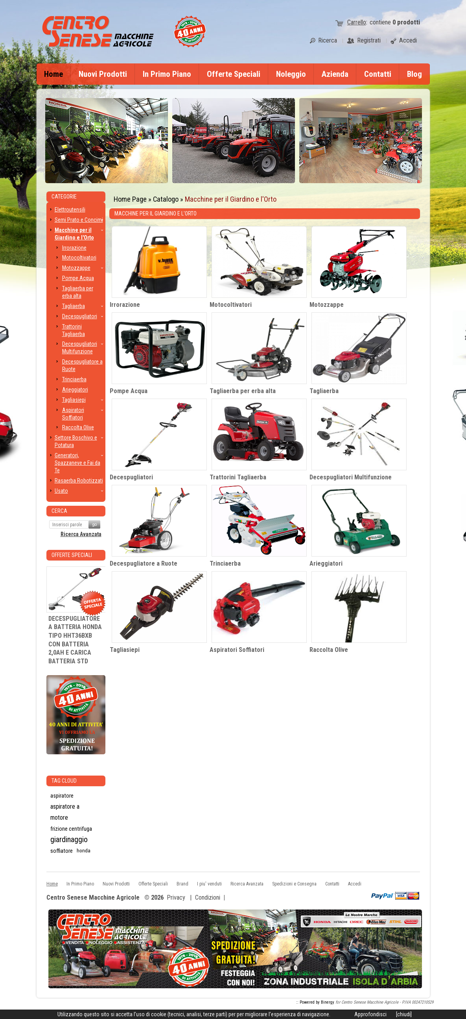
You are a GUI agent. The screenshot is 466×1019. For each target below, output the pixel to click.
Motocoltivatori (231, 304)
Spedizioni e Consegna (294, 884)
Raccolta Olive (328, 649)
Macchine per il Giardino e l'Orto (230, 199)
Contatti (377, 74)
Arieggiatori (326, 563)
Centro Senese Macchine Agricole (93, 898)
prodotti (406, 22)
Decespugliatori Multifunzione (350, 477)
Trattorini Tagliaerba (238, 477)
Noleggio (291, 74)
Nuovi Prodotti (103, 74)
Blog (414, 74)
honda (83, 851)
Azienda (335, 74)
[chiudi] (404, 1014)
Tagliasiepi (125, 649)
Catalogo (166, 199)
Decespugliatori (131, 477)
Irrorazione (125, 304)
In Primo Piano (167, 74)
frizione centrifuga (71, 828)
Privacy (176, 897)
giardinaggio (69, 839)
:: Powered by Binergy (315, 1002)
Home (53, 74)
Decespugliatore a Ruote (143, 563)
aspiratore (62, 796)
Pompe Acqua (128, 391)
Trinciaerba (225, 563)
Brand (182, 884)
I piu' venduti (209, 884)
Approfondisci (370, 1014)
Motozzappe (326, 304)
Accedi (354, 884)
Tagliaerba (324, 391)
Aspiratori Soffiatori (237, 649)
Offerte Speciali (233, 74)
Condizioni (207, 897)
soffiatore (61, 850)
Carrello (356, 22)
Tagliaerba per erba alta (243, 391)
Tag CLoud (64, 781)
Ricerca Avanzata (81, 534)
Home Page (130, 199)
